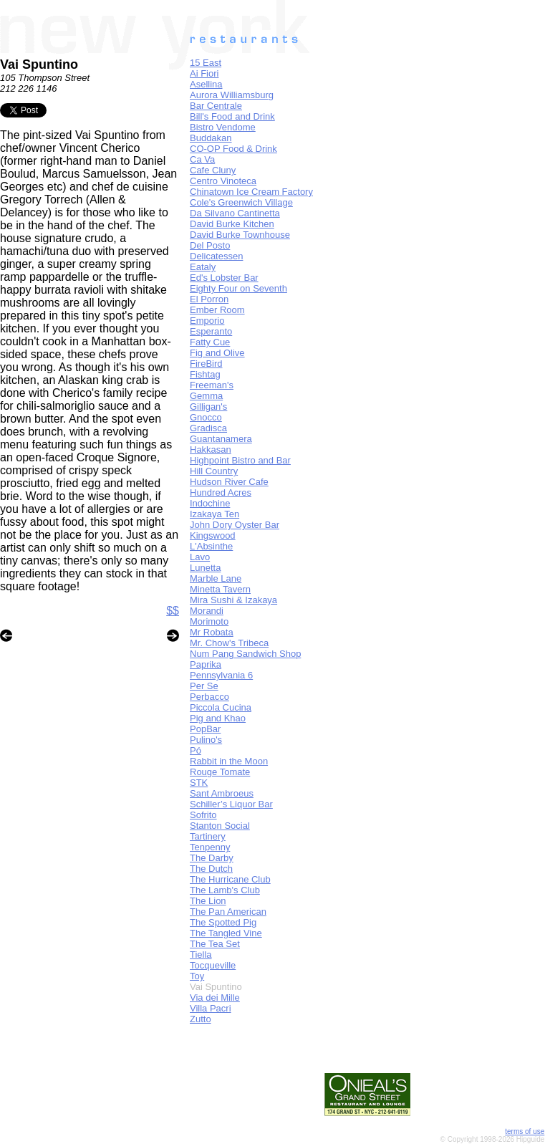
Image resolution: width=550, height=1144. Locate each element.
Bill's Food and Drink (232, 116)
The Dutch (211, 868)
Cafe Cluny (213, 170)
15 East (205, 62)
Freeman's (211, 385)
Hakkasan (210, 449)
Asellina (206, 84)
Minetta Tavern (220, 589)
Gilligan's (208, 406)
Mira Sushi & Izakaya (233, 600)
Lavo (200, 557)
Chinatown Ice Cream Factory (251, 191)
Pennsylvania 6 (221, 675)
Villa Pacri (210, 1008)
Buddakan (211, 138)
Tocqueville (213, 965)
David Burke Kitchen (232, 223)
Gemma (206, 395)
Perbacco (209, 696)
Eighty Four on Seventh (238, 288)
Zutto (200, 1019)
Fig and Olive (217, 352)
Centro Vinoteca (223, 181)
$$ (172, 611)
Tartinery (208, 836)
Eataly (203, 266)
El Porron (209, 299)
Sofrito (203, 814)
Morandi (206, 610)
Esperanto (211, 331)
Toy (197, 976)
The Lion (208, 900)
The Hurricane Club (230, 879)
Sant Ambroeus (222, 793)
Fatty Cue (210, 342)
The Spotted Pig (223, 922)
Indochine (210, 503)
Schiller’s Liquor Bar (231, 804)
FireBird (206, 363)
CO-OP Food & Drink (233, 148)
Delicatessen (216, 256)
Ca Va (202, 159)
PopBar (205, 729)
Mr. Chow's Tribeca (229, 643)
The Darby (211, 857)
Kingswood (213, 535)
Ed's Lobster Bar (224, 277)
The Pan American (228, 911)
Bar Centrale (216, 105)
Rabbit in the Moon (229, 761)
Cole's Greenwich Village (241, 202)
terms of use (524, 1131)
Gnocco (206, 417)
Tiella (201, 954)
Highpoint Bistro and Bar (240, 460)
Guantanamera (221, 438)
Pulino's (206, 739)
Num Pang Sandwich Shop (245, 653)
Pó (195, 750)
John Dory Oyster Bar (234, 524)
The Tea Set (215, 943)
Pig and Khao (218, 718)
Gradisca (208, 428)
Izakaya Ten (214, 514)
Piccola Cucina (220, 707)
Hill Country (214, 471)
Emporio (207, 320)
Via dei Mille (215, 997)
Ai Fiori (204, 73)
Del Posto (210, 245)
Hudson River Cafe (229, 481)
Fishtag (205, 374)
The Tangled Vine (226, 933)
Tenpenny (210, 847)
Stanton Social (220, 825)
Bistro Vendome (223, 127)
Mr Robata (211, 632)
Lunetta (205, 567)
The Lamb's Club (225, 890)
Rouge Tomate (220, 771)
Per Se (204, 686)
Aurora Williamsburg (232, 95)
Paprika (205, 664)
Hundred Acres (220, 492)
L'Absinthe (211, 546)
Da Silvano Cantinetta (235, 213)
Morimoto (209, 621)
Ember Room (217, 309)
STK (199, 782)
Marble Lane (215, 578)
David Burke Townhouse (240, 234)
